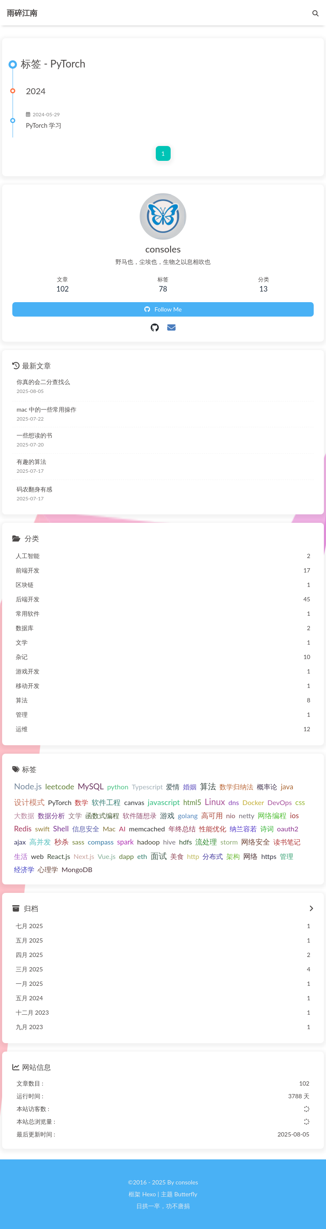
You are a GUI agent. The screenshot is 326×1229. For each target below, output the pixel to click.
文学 (75, 815)
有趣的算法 (31, 461)
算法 (208, 786)
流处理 (206, 842)
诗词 (267, 829)
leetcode (59, 786)
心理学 (48, 869)
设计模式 (29, 802)
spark (125, 842)
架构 (233, 856)
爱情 (173, 787)
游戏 (167, 815)
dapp (126, 856)
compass (101, 842)
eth (142, 856)
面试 (159, 856)
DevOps (279, 802)
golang (188, 815)
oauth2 (287, 829)
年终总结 (182, 829)
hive (169, 842)
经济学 (24, 869)
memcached (147, 829)
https (268, 856)
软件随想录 (140, 815)
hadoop (148, 842)
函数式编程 (102, 815)
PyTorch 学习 (44, 125)
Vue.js (106, 856)
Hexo (149, 1194)
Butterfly (185, 1194)
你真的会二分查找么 (43, 381)
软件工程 (106, 802)
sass (78, 842)
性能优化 (212, 829)
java (287, 787)
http (193, 856)
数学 (81, 802)
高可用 (212, 815)
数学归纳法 (236, 787)
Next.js (83, 856)
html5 (192, 802)
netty (246, 815)
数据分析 (51, 815)
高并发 (40, 841)
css (300, 802)
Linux (215, 802)
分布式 (212, 856)
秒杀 (61, 842)
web (37, 856)
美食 (177, 856)
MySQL (91, 786)
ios (294, 815)
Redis (23, 829)
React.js (58, 856)
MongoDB (77, 869)
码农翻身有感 (34, 489)
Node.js (28, 786)
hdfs (185, 842)
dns (233, 802)
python (117, 787)
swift (42, 829)
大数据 (24, 815)
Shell (61, 829)
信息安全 (85, 829)
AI (122, 829)
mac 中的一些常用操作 (46, 409)
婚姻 (190, 787)
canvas (134, 802)
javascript (164, 802)
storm (229, 842)
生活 (21, 856)
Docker (253, 802)
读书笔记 (287, 842)
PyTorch (59, 802)
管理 (286, 856)
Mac (109, 829)
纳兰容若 (243, 829)
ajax (20, 842)
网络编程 (272, 815)
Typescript (147, 787)
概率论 (267, 787)
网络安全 (255, 842)
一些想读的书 (34, 435)
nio (231, 815)
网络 (250, 856)
